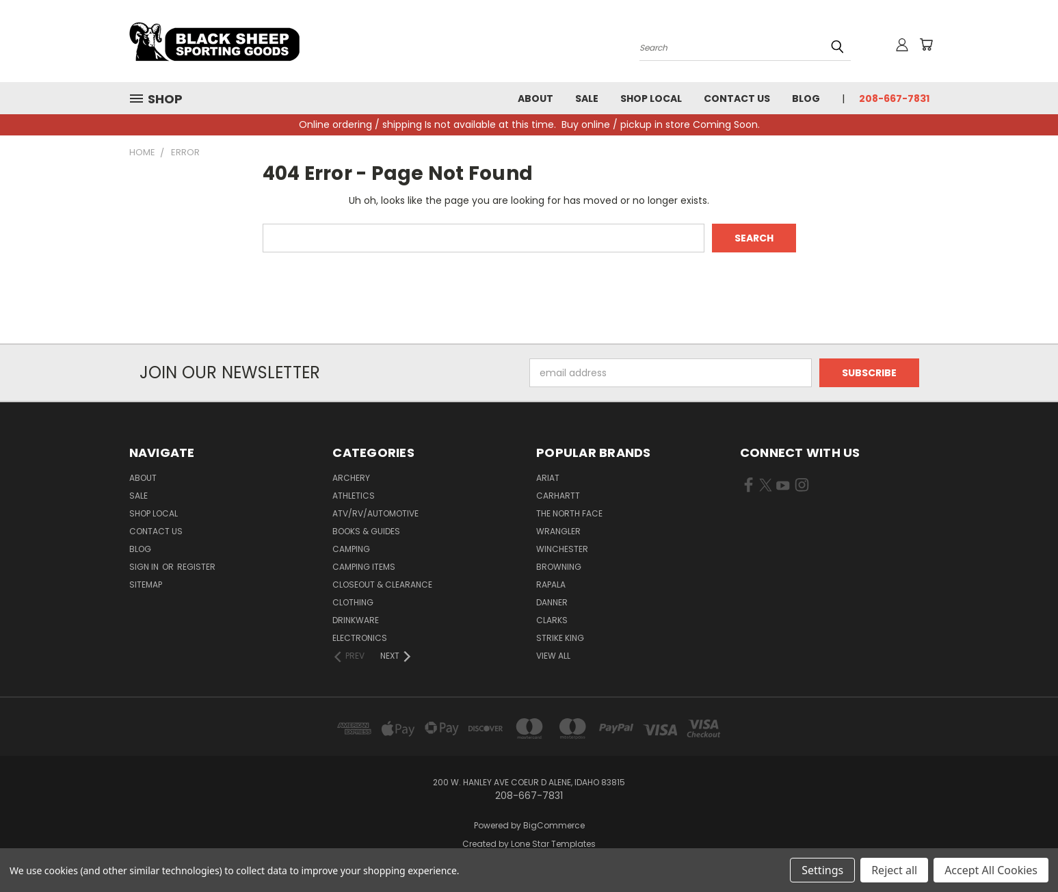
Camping (351, 549)
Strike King (560, 638)
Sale (586, 98)
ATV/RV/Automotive (375, 513)
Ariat (547, 478)
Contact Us (737, 98)
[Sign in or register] (902, 44)
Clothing (352, 602)
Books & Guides (366, 531)
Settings (822, 870)
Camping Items (363, 567)
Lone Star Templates (553, 844)
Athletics (353, 495)
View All (553, 655)
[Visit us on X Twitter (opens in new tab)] (765, 487)
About (535, 98)
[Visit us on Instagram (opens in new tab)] (801, 487)
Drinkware (355, 620)
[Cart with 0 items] (926, 44)
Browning (558, 567)
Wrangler (558, 531)
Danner (552, 602)
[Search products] (745, 46)
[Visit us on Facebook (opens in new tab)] (748, 487)
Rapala (551, 584)
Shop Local (651, 98)
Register (196, 567)
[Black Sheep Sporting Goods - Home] (259, 41)
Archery (351, 478)
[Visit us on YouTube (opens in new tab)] (782, 487)
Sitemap (145, 584)
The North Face (569, 513)
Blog (806, 98)
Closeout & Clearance (382, 584)
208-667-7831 (894, 98)
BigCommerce (554, 825)
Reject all (894, 870)
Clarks (552, 620)
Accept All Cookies (990, 870)
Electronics (359, 638)
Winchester (562, 549)
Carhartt (558, 495)
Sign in (145, 567)
